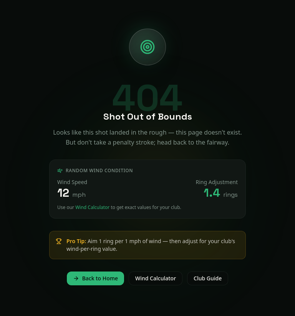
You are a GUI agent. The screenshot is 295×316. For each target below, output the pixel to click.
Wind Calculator (92, 207)
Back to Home (95, 278)
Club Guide (208, 278)
